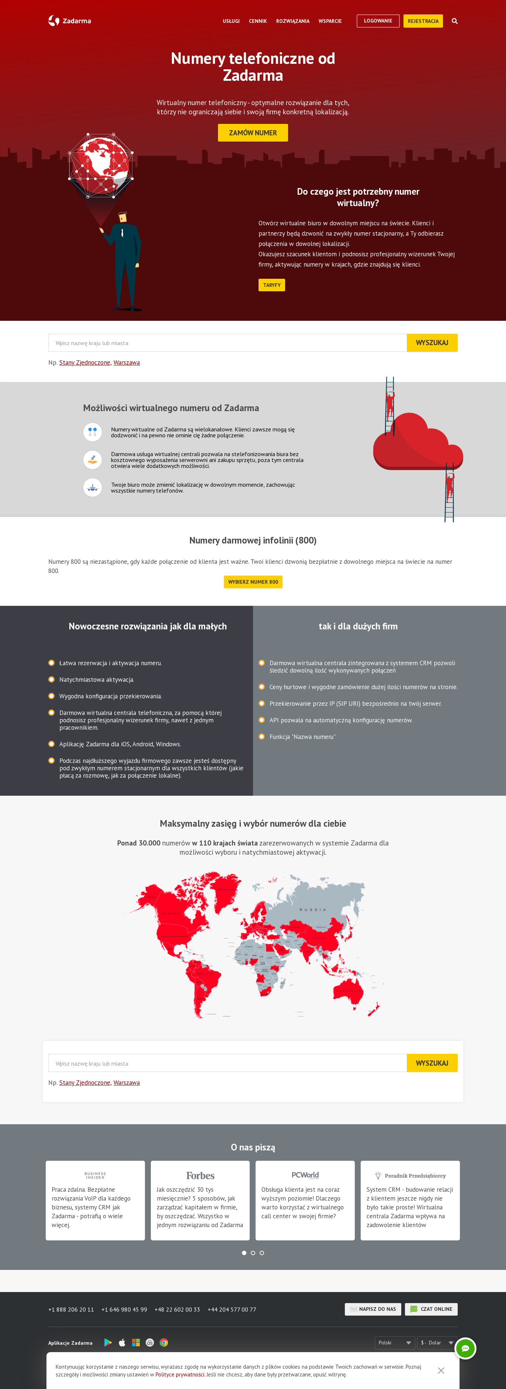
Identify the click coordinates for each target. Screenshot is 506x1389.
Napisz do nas (373, 1309)
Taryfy (272, 285)
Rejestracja (423, 21)
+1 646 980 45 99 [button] (124, 1309)
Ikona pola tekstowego (92, 432)
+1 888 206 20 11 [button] (71, 1309)
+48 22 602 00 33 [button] (177, 1309)
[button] (244, 1253)
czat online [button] (431, 1309)
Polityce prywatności (180, 1374)
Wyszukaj (432, 342)
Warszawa (127, 362)
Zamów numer (253, 132)
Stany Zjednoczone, (85, 362)
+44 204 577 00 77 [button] (232, 1309)
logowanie (378, 20)
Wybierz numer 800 (253, 582)
